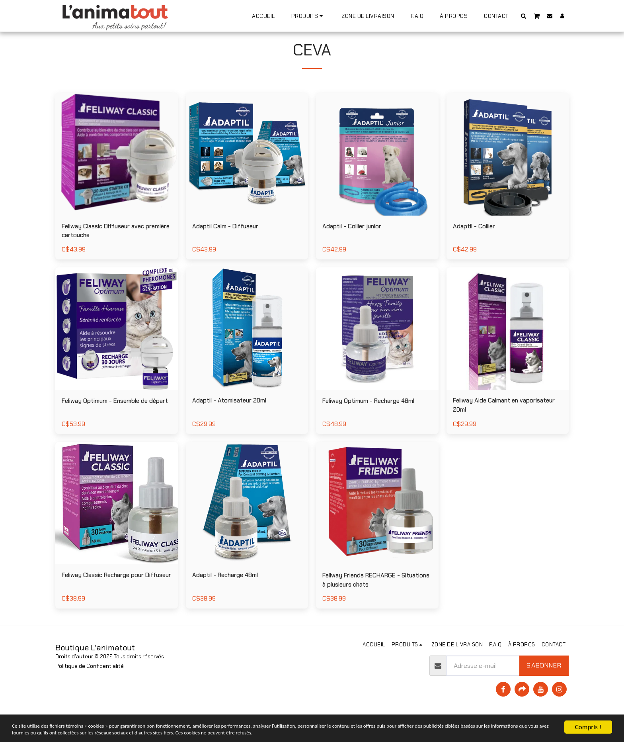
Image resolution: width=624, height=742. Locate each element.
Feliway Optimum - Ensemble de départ (110, 427)
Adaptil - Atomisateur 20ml (233, 422)
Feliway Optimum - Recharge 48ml (374, 422)
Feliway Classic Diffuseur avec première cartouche (108, 251)
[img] (116, 174)
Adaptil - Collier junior (355, 246)
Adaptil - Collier (476, 246)
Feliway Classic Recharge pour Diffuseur (108, 603)
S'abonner (543, 689)
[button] (524, 16)
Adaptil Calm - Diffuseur (229, 246)
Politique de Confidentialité (89, 689)
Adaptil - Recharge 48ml (229, 598)
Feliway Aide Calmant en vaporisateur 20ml (489, 427)
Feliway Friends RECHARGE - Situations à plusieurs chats (365, 603)
